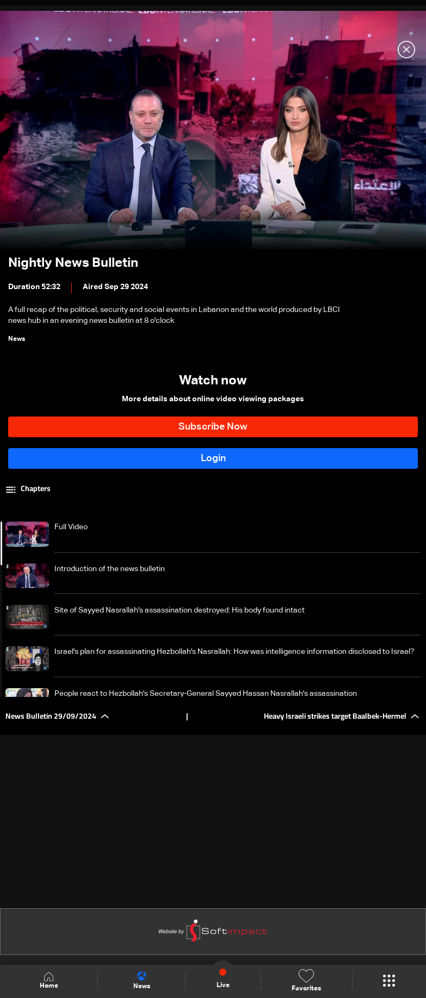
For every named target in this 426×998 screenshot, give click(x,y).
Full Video (71, 527)
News (141, 980)
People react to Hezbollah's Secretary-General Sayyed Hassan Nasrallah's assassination (205, 693)
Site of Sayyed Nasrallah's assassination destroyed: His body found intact (179, 610)
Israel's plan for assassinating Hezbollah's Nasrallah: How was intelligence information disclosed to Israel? (234, 652)
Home (49, 981)
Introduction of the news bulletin (109, 569)
